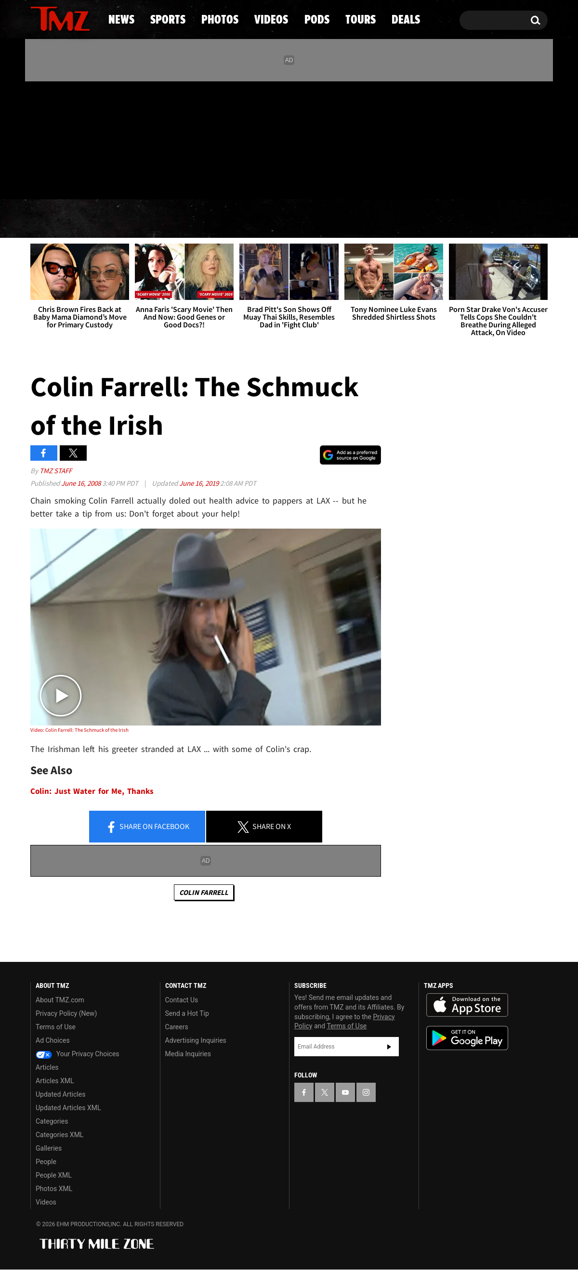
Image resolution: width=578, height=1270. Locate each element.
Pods (364, 219)
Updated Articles (60, 1094)
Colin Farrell (203, 892)
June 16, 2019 (199, 483)
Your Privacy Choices (77, 1054)
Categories (52, 1121)
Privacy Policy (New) (66, 1013)
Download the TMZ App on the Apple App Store (467, 1005)
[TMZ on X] (52, 138)
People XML (54, 1175)
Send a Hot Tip (187, 1013)
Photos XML (54, 1188)
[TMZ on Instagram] (87, 138)
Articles (47, 1067)
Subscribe (389, 1046)
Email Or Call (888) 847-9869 (141, 180)
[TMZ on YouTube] (345, 1092)
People (46, 1162)
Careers (176, 1027)
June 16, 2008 (81, 483)
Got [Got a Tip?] (60, 179)
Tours (434, 219)
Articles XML (55, 1081)
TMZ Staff (55, 470)
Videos (291, 219)
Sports (128, 219)
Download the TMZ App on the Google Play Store (467, 1038)
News (53, 219)
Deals (506, 219)
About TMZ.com (60, 1000)
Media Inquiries (188, 1054)
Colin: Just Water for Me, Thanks (92, 791)
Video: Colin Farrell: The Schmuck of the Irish (79, 729)
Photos (210, 219)
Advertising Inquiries (195, 1040)
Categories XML (59, 1135)
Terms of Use (56, 1027)
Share (147, 827)
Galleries (49, 1148)
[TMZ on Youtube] (69, 138)
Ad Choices (53, 1040)
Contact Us (181, 1000)
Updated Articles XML (68, 1108)
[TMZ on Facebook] (38, 138)
